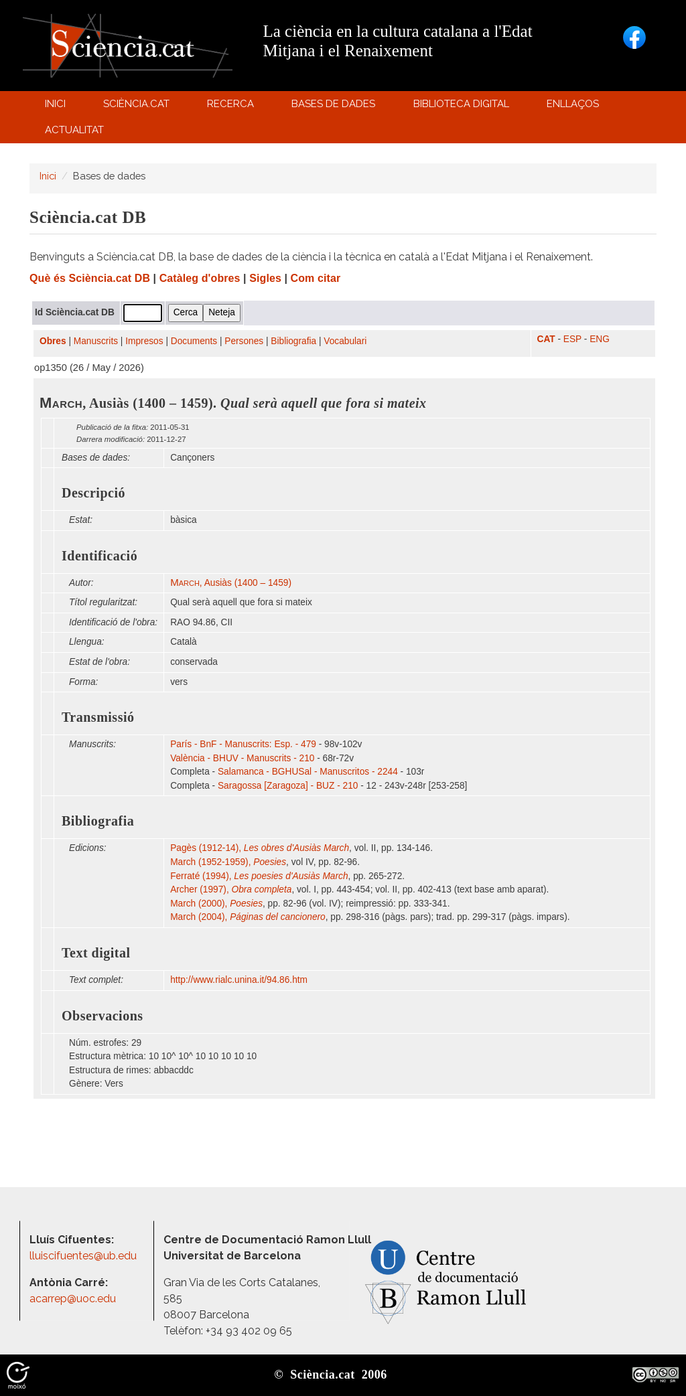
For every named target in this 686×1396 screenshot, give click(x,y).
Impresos (144, 341)
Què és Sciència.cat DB (89, 278)
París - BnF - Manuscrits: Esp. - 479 (243, 744)
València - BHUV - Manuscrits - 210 (242, 758)
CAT (546, 339)
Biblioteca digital (463, 106)
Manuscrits (96, 341)
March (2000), (216, 904)
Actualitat (76, 133)
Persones (243, 341)
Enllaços (573, 104)
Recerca (232, 106)
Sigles (265, 278)
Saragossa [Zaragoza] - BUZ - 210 (288, 786)
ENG (600, 339)
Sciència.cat (138, 106)
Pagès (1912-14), (259, 848)
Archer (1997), (230, 889)
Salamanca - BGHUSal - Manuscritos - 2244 (308, 772)
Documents (194, 341)
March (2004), (248, 917)
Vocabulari (345, 341)
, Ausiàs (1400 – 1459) (230, 583)
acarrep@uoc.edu (72, 1298)
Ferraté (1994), (259, 876)
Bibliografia (293, 341)
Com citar (316, 278)
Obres (53, 341)
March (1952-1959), (228, 862)
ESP (572, 339)
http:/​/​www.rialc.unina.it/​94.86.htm (240, 980)
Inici (55, 104)
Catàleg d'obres (200, 278)
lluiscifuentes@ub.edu (84, 1255)
